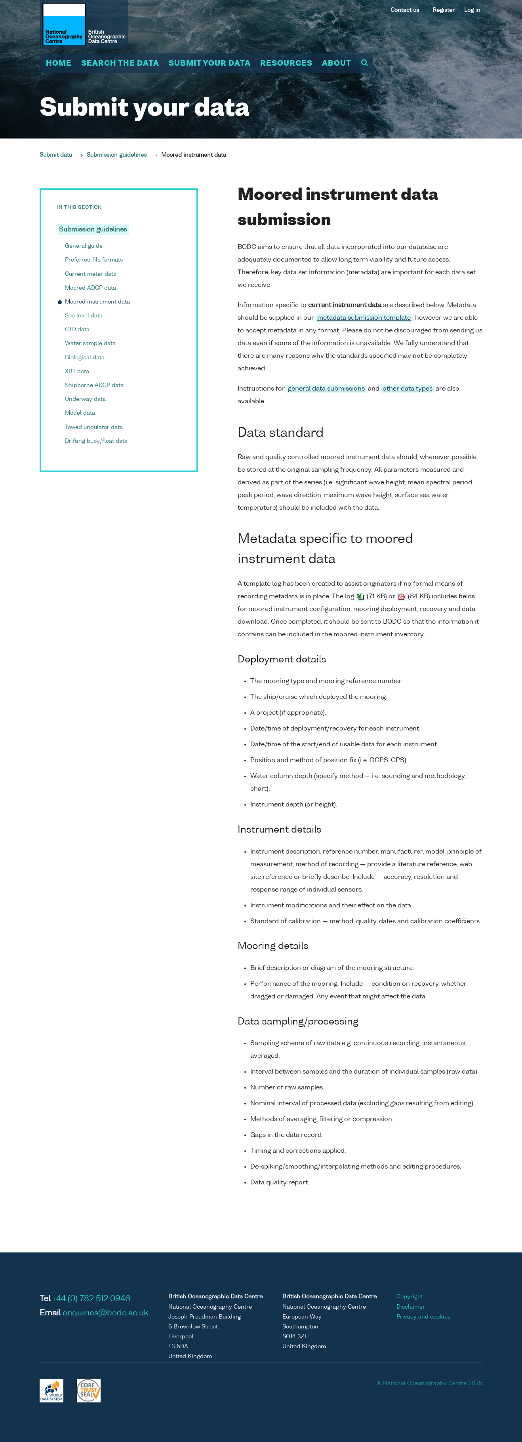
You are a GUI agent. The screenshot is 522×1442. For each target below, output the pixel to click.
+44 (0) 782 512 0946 (91, 1299)
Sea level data (84, 316)
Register (443, 10)
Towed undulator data (94, 427)
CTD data (77, 329)
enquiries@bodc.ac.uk (106, 1313)
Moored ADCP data (90, 288)
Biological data (85, 357)
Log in (472, 10)
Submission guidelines (117, 155)
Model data (80, 413)
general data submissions (326, 389)
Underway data (85, 399)
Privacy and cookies (423, 1317)
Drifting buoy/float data (96, 441)
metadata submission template (364, 318)
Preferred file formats (94, 260)
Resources (286, 63)
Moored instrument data (97, 302)
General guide (84, 246)
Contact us (405, 10)
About (336, 63)
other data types (407, 389)
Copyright (409, 1297)
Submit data (56, 155)
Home (59, 63)
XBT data (77, 371)
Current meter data (90, 274)
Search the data (120, 63)
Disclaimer (410, 1307)
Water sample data (90, 343)
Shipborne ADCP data (94, 385)
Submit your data (210, 63)
